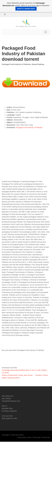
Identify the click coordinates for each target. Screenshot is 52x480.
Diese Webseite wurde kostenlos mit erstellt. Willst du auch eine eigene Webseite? (26, 6)
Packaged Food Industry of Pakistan (29, 127)
